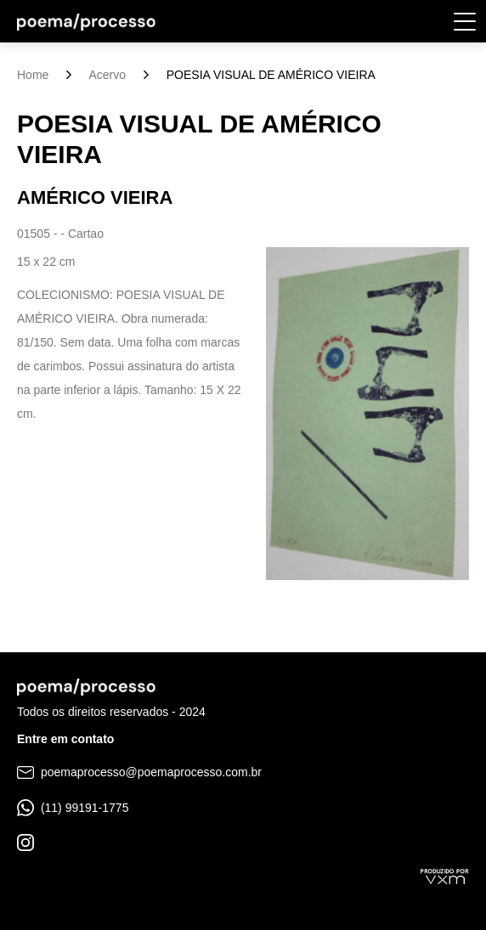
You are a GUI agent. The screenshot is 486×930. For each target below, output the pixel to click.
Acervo (107, 75)
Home (32, 75)
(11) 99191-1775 (72, 807)
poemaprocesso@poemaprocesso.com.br (139, 772)
